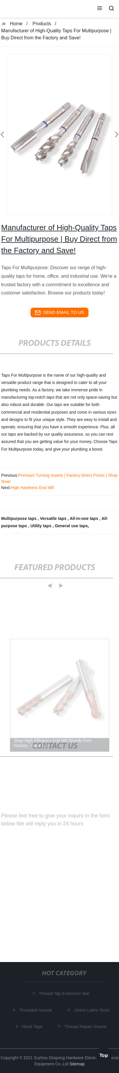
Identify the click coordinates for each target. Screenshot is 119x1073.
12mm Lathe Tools (92, 1010)
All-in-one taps (84, 518)
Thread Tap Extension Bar (64, 993)
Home (16, 23)
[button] (99, 8)
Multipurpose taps (19, 518)
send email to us (59, 313)
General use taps (71, 525)
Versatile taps (53, 518)
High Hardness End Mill (32, 487)
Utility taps (41, 525)
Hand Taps (32, 1026)
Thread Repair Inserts (86, 1026)
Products (42, 23)
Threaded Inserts (35, 1010)
